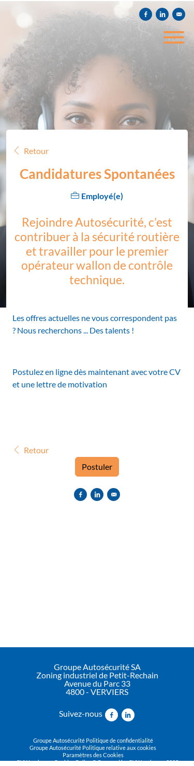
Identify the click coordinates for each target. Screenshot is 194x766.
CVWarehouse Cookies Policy (53, 762)
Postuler (97, 466)
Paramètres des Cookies (93, 754)
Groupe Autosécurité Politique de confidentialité (93, 740)
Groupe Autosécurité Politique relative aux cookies (92, 747)
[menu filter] (97, 0)
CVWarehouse (146, 762)
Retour (30, 151)
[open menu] (173, 34)
